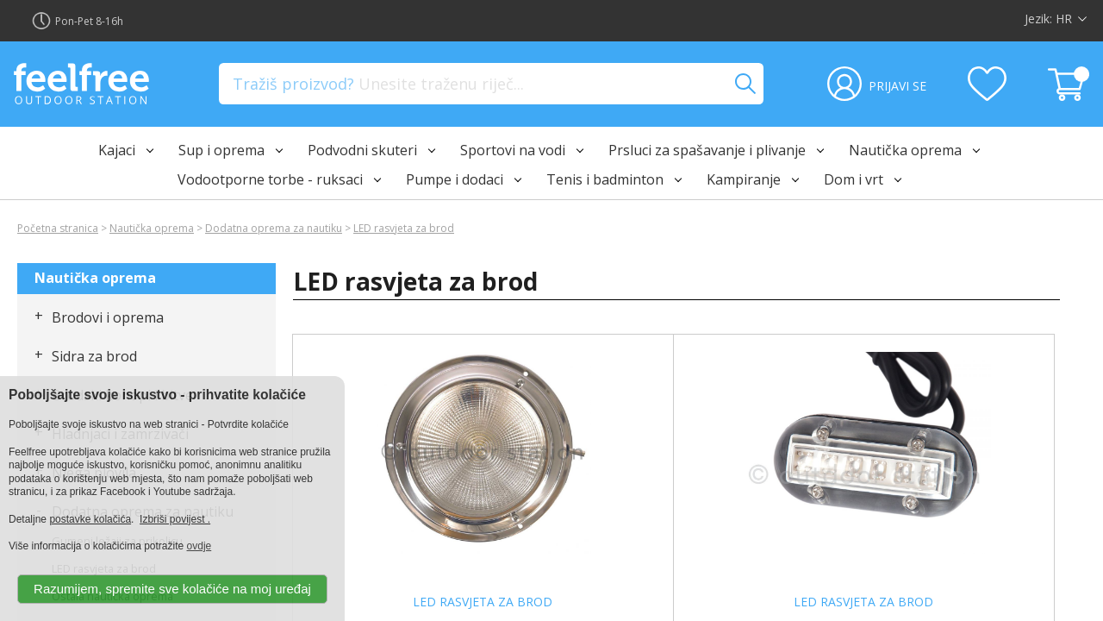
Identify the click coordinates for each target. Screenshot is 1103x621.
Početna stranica (57, 228)
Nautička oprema (151, 228)
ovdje (199, 546)
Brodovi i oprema (108, 317)
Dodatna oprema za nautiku (273, 228)
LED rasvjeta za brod (403, 228)
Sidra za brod (94, 356)
